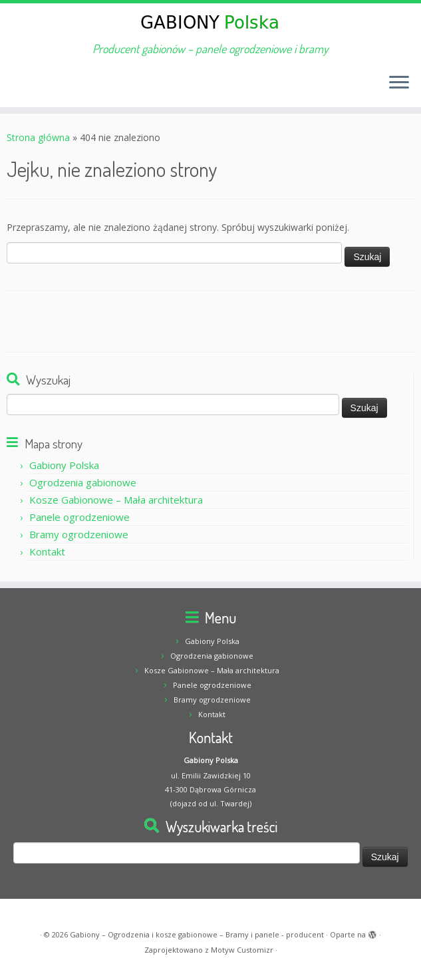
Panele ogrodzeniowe (79, 517)
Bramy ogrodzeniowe (78, 534)
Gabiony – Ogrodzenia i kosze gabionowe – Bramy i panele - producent (197, 934)
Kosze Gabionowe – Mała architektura (116, 499)
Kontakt (47, 551)
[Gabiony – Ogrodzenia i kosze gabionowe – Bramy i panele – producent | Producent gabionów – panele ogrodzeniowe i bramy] (210, 22)
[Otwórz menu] (399, 83)
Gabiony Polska (64, 465)
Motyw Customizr (242, 950)
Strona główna (38, 137)
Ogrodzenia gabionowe (82, 482)
